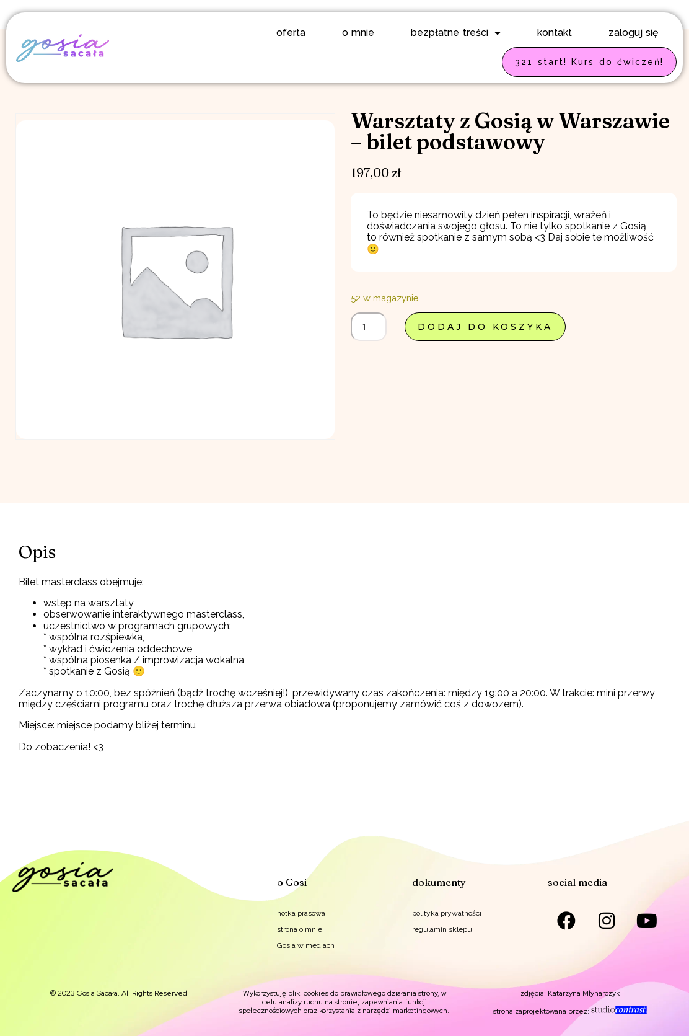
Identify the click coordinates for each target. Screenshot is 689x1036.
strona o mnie (299, 929)
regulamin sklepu (442, 929)
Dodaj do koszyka (485, 326)
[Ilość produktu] (369, 326)
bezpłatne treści (456, 33)
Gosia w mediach (306, 945)
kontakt (554, 32)
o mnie (358, 32)
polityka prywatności (446, 913)
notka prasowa (301, 913)
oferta (290, 32)
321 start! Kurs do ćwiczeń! (589, 62)
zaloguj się (633, 32)
